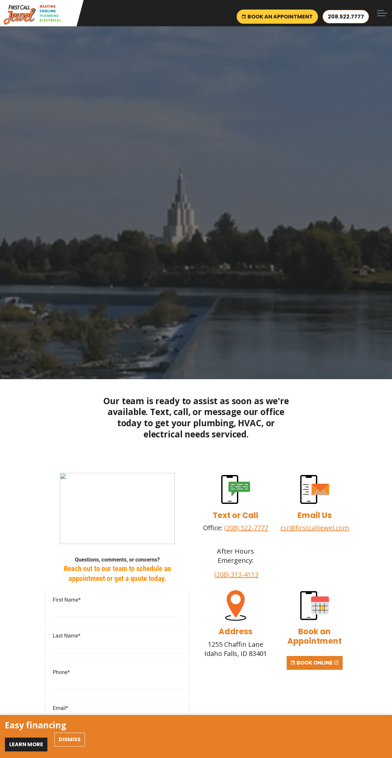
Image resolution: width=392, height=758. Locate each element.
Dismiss (70, 739)
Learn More (26, 744)
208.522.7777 (346, 13)
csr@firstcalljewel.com (314, 527)
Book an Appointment (276, 13)
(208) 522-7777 (246, 527)
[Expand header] (382, 13)
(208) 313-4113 (236, 574)
